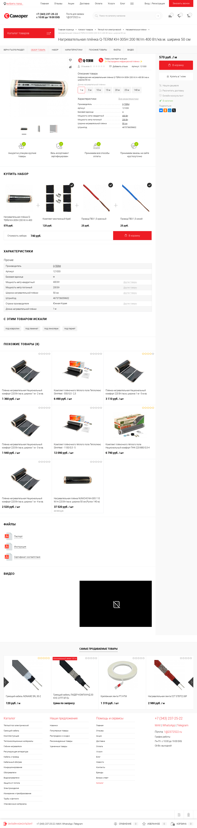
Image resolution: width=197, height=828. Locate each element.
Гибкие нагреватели (13, 746)
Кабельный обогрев (13, 762)
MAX (158, 725)
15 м (108, 90)
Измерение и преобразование (17, 793)
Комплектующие (11, 736)
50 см (124, 123)
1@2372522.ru (173, 731)
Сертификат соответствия (27, 557)
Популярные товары (59, 731)
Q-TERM (125, 104)
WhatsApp (169, 725)
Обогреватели (10, 772)
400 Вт (125, 116)
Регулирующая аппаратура (16, 751)
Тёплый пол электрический (16, 725)
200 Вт (125, 119)
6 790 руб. (129, 454)
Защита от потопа (12, 783)
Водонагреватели (11, 778)
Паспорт (18, 536)
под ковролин (12, 328)
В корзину (132, 235)
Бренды (99, 772)
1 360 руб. (26, 400)
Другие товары (130, 282)
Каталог (99, 783)
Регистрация (158, 3)
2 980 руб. (156, 703)
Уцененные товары (58, 746)
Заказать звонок (181, 3)
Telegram (182, 725)
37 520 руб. (78, 508)
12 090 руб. (78, 454)
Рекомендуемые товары (61, 741)
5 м (89, 90)
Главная (44, 3)
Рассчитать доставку (171, 90)
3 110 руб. (129, 400)
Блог (122, 3)
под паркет (69, 328)
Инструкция (20, 546)
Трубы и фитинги (11, 799)
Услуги (111, 3)
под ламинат (31, 328)
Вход (147, 3)
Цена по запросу (64, 703)
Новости (100, 762)
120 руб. (13, 703)
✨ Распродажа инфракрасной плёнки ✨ (123, 61)
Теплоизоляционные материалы (18, 741)
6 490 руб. (78, 400)
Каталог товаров (29, 33)
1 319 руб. (110, 703)
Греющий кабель (11, 731)
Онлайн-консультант (171, 95)
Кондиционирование (13, 767)
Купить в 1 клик (176, 76)
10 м (98, 90)
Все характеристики (129, 99)
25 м (127, 90)
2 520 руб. (26, 508)
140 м (137, 90)
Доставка (84, 3)
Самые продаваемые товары (98, 648)
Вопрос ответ (102, 778)
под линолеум (51, 328)
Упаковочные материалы (15, 804)
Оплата (98, 3)
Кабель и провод (11, 757)
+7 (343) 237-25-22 (46, 824)
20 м (117, 90)
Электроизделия (11, 788)
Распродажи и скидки (60, 736)
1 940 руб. (26, 454)
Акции (71, 3)
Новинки (54, 725)
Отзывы (58, 3)
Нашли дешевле (169, 85)
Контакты (100, 767)
